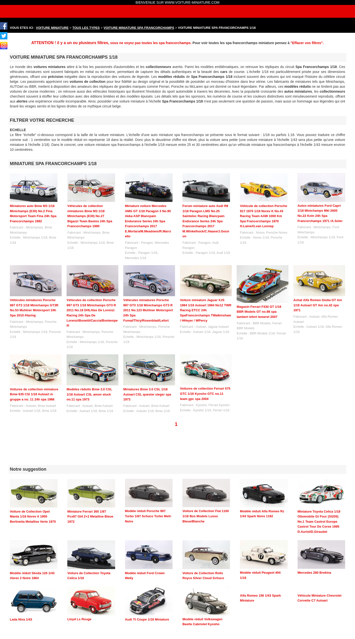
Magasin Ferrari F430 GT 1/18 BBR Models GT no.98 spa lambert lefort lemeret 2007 (259, 312)
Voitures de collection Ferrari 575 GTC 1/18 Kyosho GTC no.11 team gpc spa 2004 (205, 393)
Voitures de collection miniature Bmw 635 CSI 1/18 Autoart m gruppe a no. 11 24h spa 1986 (34, 394)
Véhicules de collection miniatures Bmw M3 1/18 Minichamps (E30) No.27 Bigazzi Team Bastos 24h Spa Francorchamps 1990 (89, 216)
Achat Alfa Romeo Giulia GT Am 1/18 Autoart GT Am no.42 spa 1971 (317, 305)
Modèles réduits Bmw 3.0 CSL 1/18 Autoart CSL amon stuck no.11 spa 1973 (89, 394)
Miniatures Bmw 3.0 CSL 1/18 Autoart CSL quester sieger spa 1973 (147, 394)
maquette (94, 630)
